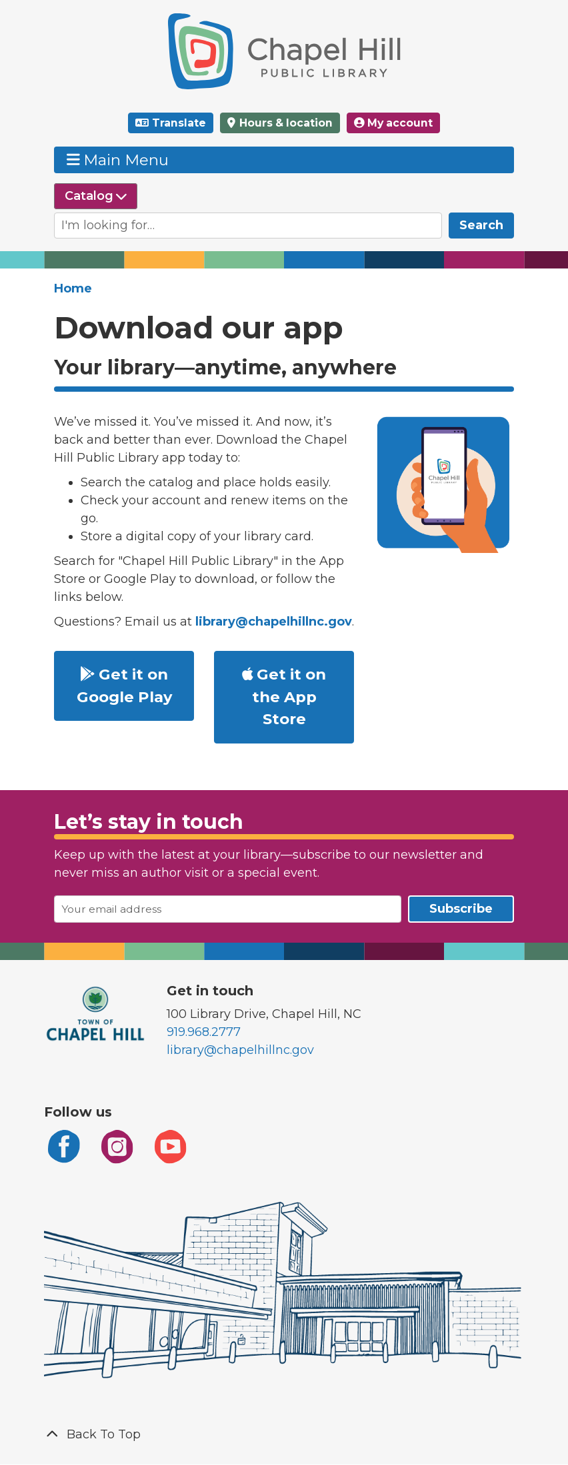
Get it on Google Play (124, 685)
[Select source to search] (95, 196)
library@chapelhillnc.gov (240, 1050)
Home (73, 288)
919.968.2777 (204, 1032)
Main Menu (118, 159)
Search (481, 225)
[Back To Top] (284, 1434)
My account (393, 123)
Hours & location (285, 123)
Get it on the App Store (284, 697)
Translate (179, 123)
